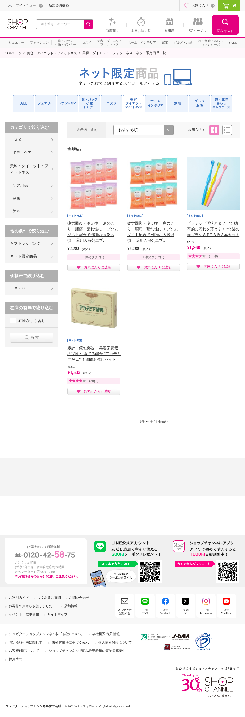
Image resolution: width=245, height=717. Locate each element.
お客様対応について (24, 651)
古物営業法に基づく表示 (70, 642)
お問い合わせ (79, 597)
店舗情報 (71, 606)
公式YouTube (226, 611)
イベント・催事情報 (24, 614)
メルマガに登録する (124, 611)
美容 (16, 211)
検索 (35, 337)
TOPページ (13, 53)
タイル (214, 130)
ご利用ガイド (19, 597)
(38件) (93, 381)
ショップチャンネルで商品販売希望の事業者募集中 (87, 651)
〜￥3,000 (18, 288)
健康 (16, 198)
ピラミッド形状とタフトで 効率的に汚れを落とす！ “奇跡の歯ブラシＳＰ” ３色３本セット (213, 229)
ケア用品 (20, 185)
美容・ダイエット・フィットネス (52, 53)
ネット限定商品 (23, 256)
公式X (186, 611)
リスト (227, 130)
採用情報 (15, 659)
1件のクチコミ (94, 257)
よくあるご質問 (49, 597)
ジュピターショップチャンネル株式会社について (46, 634)
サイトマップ (57, 614)
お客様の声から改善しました (30, 606)
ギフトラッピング (25, 243)
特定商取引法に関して (25, 642)
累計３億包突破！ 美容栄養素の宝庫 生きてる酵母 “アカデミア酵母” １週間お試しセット (94, 353)
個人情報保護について (115, 642)
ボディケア (22, 153)
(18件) (213, 256)
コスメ (16, 140)
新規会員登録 (59, 5)
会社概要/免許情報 (106, 634)
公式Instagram (206, 611)
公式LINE (145, 611)
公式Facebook (165, 611)
